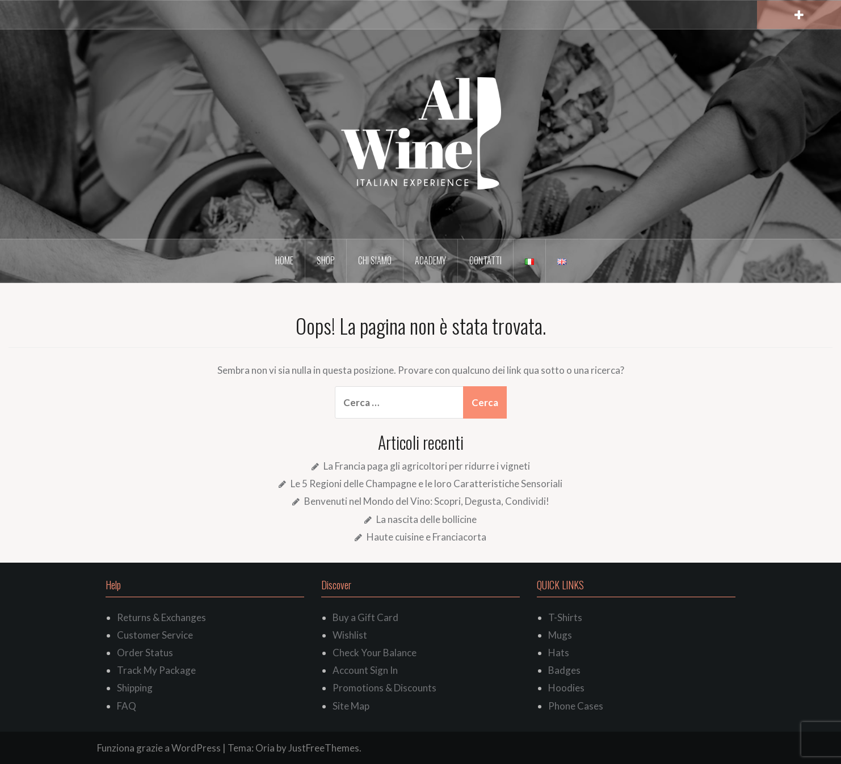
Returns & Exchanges (161, 617)
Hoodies (566, 688)
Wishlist (350, 635)
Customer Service (155, 635)
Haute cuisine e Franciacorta (426, 537)
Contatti (485, 260)
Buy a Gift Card (365, 617)
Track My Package (156, 670)
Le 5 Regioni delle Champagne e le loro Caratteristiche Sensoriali (426, 483)
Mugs (560, 635)
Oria (265, 748)
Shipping (135, 688)
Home (284, 260)
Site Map (351, 706)
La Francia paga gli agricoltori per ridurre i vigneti (426, 466)
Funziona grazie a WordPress (159, 748)
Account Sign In (365, 670)
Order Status (145, 653)
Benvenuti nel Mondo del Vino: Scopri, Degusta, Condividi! (426, 501)
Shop (326, 260)
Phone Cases (575, 706)
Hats (558, 653)
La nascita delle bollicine (426, 519)
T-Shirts (565, 617)
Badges (564, 670)
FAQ (126, 706)
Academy (430, 260)
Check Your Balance (375, 653)
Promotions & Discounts (384, 688)
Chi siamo (375, 260)
